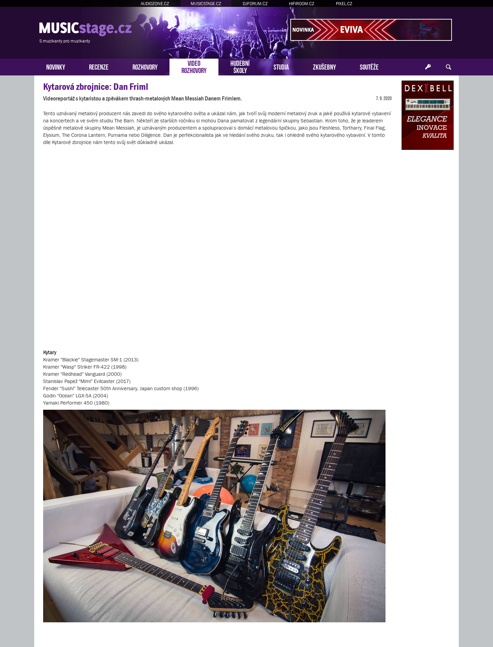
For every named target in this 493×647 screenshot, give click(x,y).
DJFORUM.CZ (255, 3)
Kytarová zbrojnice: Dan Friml (95, 86)
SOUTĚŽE (369, 66)
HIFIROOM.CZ (301, 3)
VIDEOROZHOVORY (193, 66)
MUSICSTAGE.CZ (206, 3)
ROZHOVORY (144, 66)
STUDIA (281, 66)
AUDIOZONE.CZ (155, 3)
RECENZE (99, 66)
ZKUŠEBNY (324, 66)
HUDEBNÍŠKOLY (240, 66)
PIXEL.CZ (344, 3)
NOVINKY (55, 66)
